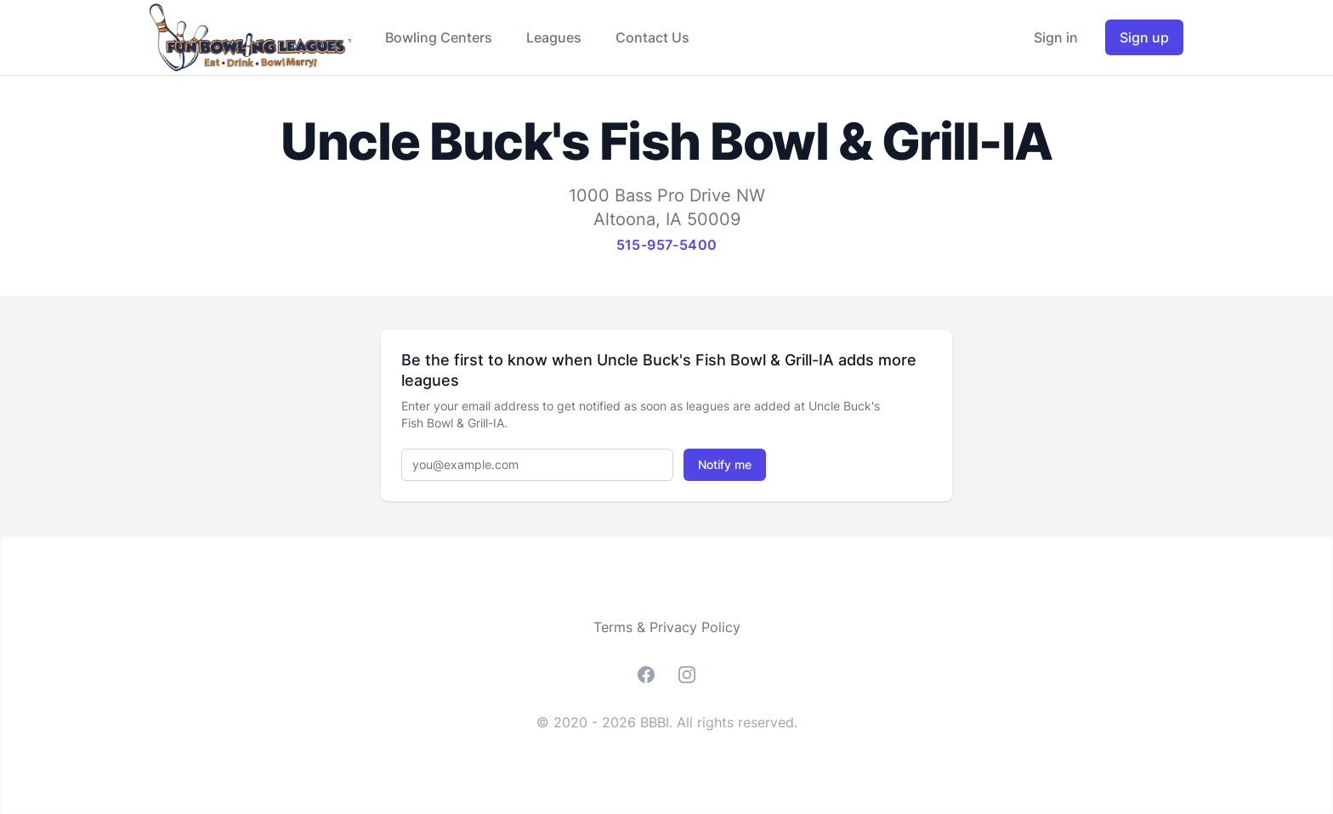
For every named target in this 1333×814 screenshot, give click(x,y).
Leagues (553, 37)
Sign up (1144, 37)
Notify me (725, 464)
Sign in (1056, 37)
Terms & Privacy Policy (666, 627)
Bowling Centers (438, 37)
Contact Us (652, 37)
